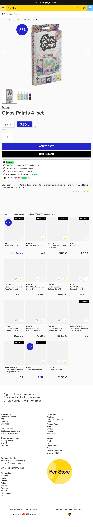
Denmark (5, 481)
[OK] (46, 14)
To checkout (46, 154)
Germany (5, 488)
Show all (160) (53, 453)
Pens (49, 422)
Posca (49, 448)
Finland (4, 483)
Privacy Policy (7, 440)
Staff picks (51, 433)
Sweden (4, 476)
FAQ (2, 419)
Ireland (4, 491)
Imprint (4, 443)
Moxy (6, 107)
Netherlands (6, 493)
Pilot (49, 441)
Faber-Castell (53, 446)
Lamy (49, 443)
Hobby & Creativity (9, 20)
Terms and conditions (10, 438)
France (4, 486)
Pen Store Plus (7, 428)
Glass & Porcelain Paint (31, 20)
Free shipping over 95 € (46, 2)
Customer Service (8, 417)
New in (50, 431)
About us (5, 421)
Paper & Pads (52, 424)
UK (2, 496)
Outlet (50, 429)
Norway (4, 478)
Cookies (4, 445)
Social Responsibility (9, 433)
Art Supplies (52, 417)
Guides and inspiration (10, 431)
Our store (5, 424)
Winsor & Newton (54, 450)
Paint (20, 20)
